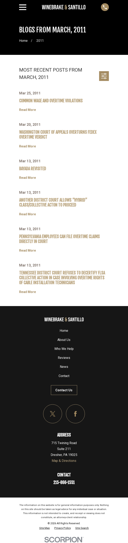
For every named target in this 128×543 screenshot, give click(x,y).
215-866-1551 (64, 482)
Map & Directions (64, 461)
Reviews (64, 358)
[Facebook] (75, 413)
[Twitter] (52, 413)
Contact (64, 376)
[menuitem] (44, 528)
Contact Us (63, 390)
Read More (27, 110)
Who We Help (64, 349)
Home (64, 331)
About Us (63, 340)
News (64, 367)
